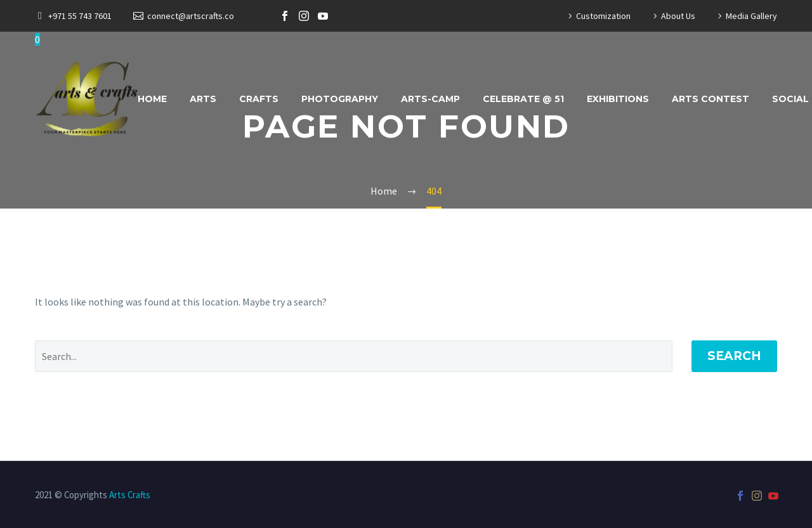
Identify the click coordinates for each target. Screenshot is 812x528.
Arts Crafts (129, 495)
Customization (603, 16)
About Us (678, 16)
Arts (203, 99)
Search (734, 356)
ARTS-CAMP (430, 99)
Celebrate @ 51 (523, 99)
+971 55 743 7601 (80, 16)
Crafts (258, 99)
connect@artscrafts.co (190, 16)
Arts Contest (710, 99)
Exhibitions (618, 99)
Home (152, 99)
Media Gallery (751, 16)
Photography (339, 99)
